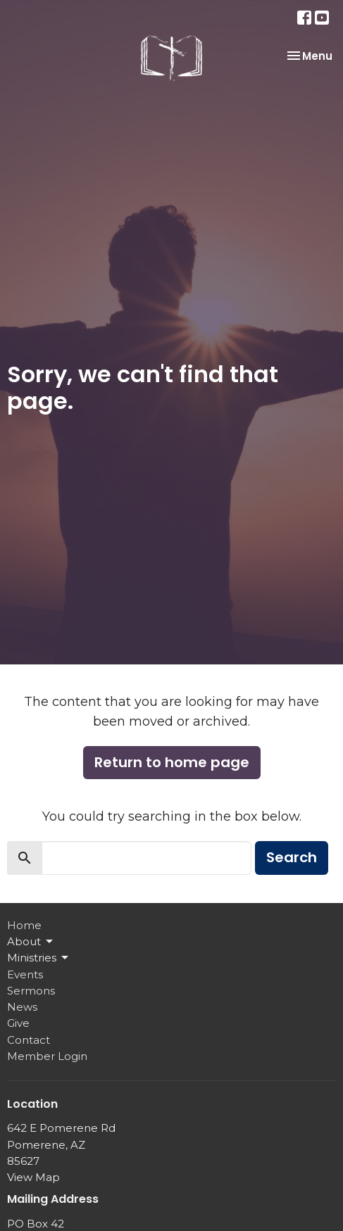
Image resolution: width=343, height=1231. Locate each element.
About (31, 942)
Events (25, 974)
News (22, 1007)
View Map (33, 1177)
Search (291, 857)
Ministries (38, 958)
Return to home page (171, 762)
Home (24, 925)
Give (18, 1023)
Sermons (31, 990)
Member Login (47, 1056)
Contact (28, 1040)
